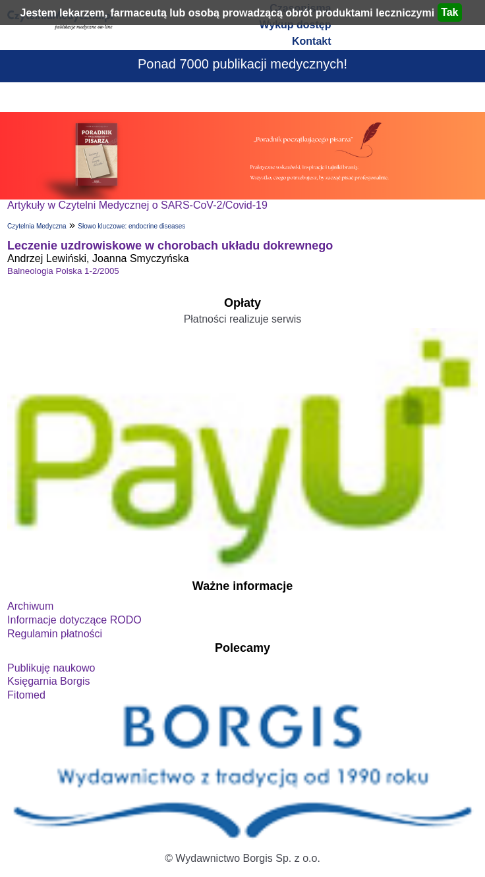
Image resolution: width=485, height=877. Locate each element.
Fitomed (26, 695)
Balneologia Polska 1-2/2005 (63, 271)
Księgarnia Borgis (48, 681)
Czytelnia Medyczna (36, 226)
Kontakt (311, 41)
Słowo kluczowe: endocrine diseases (131, 226)
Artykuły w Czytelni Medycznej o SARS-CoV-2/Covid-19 (137, 205)
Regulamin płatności (54, 633)
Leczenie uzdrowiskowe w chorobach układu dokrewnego (170, 245)
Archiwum (30, 606)
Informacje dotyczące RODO (74, 619)
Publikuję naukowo (51, 668)
